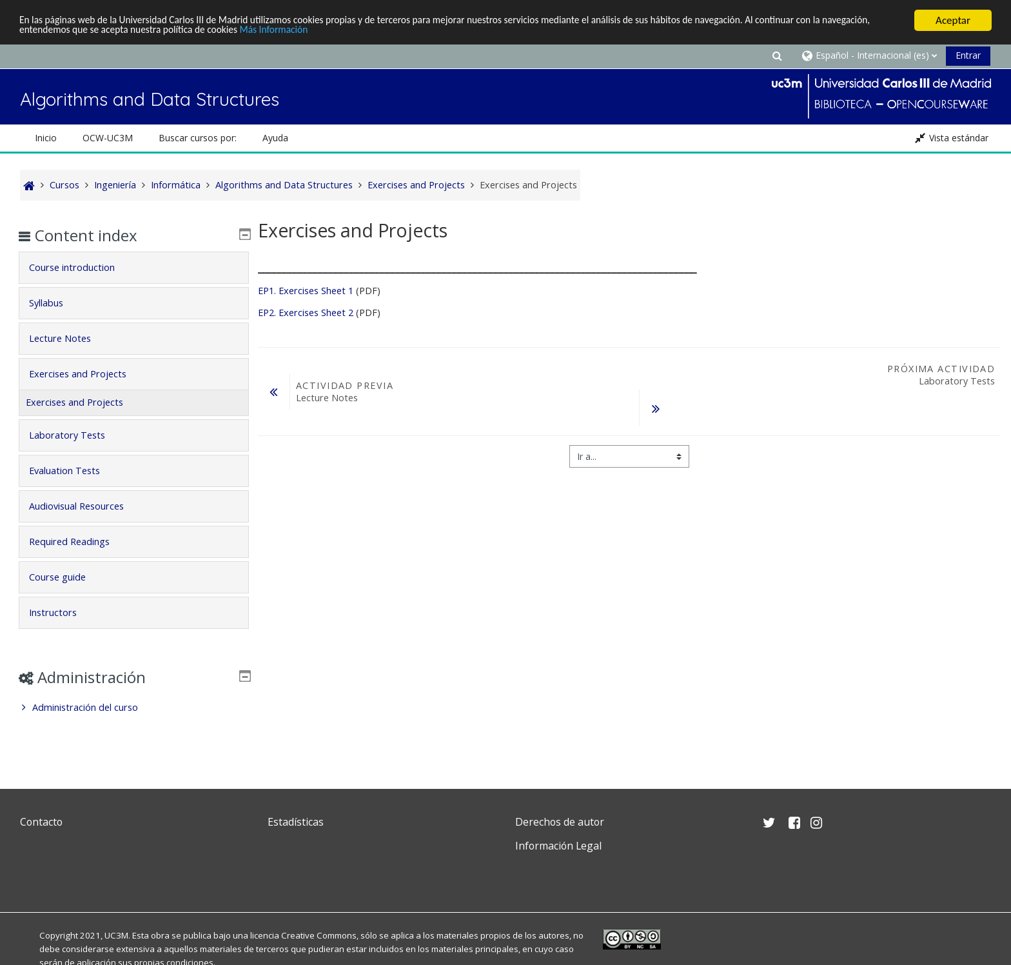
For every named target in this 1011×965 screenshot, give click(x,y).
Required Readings (78, 541)
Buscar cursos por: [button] (198, 138)
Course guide (66, 577)
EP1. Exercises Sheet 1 (305, 290)
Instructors (62, 612)
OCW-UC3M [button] (108, 138)
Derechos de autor (559, 822)
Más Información (355, 32)
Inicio (46, 138)
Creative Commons (319, 935)
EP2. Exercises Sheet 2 (305, 312)
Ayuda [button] (275, 138)
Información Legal (558, 846)
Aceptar (953, 20)
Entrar (968, 55)
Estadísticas (296, 822)
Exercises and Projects (86, 374)
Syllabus (55, 303)
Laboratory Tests (76, 435)
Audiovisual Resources (85, 506)
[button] (777, 55)
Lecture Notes (69, 338)
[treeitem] (134, 708)
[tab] (133, 267)
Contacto (41, 822)
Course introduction (81, 267)
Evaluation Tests (73, 470)
